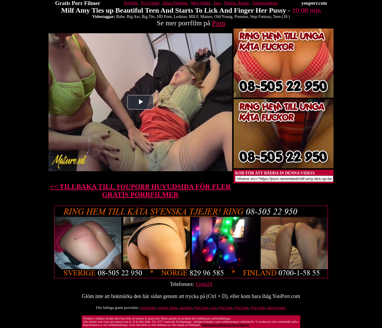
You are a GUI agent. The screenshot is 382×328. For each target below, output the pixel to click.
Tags (217, 3)
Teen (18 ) (281, 16)
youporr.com (314, 3)
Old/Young (223, 16)
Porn (218, 23)
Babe (120, 16)
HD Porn (164, 16)
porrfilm (185, 307)
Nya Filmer (150, 3)
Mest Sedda (200, 3)
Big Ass (133, 16)
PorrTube (201, 307)
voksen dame (167, 307)
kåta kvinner (276, 307)
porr (213, 307)
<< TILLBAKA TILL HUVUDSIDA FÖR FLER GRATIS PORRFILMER (140, 190)
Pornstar (241, 16)
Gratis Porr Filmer (77, 3)
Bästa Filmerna (175, 3)
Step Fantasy (260, 16)
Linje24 (204, 284)
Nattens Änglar (236, 3)
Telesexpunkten (265, 3)
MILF (193, 16)
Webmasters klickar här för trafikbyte (225, 325)
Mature (206, 16)
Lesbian (180, 16)
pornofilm (147, 307)
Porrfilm (131, 3)
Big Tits (148, 16)
